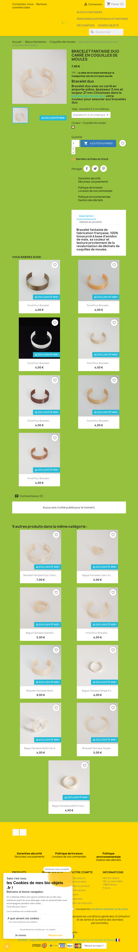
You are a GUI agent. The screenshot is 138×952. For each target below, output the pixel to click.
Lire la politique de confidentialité (22, 911)
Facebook (16, 832)
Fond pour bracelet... (39, 305)
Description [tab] (86, 216)
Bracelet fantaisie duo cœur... (40, 575)
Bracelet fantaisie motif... (41, 690)
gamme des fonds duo (88, 96)
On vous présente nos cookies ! (23, 922)
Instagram (23, 832)
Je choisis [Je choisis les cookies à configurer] (20, 935)
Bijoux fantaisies (89, 12)
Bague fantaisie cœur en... (97, 575)
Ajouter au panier (98, 143)
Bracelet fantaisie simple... (97, 748)
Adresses (77, 898)
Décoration (85, 25)
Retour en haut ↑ (94, 945)
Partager (86, 168)
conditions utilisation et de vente (109, 909)
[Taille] (91, 115)
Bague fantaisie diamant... (40, 632)
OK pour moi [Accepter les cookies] (55, 935)
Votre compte (82, 872)
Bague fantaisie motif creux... (69, 805)
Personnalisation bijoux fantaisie (102, 19)
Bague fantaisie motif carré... (40, 748)
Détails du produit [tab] (90, 222)
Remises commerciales (29, 5)
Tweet (95, 168)
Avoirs (75, 894)
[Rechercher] (106, 32)
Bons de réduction (82, 903)
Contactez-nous (23, 4)
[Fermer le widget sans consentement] (57, 869)
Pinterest (103, 168)
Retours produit (81, 885)
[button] (7, 946)
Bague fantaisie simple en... (97, 690)
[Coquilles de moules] (74, 128)
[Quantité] (75, 143)
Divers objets (108, 25)
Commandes (79, 890)
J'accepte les (100, 909)
